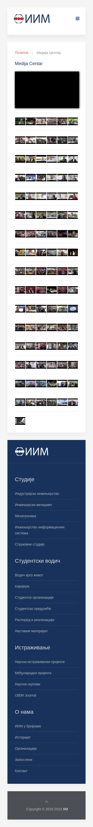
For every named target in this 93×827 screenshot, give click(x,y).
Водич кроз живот (29, 575)
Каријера (22, 586)
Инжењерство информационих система (40, 530)
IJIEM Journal (25, 695)
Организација (26, 748)
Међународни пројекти (33, 673)
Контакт (21, 771)
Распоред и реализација (34, 620)
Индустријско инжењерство (37, 494)
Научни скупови (27, 684)
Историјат (23, 737)
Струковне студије (29, 544)
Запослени (23, 760)
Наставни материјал (31, 631)
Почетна (21, 53)
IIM (65, 809)
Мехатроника (25, 516)
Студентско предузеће (33, 609)
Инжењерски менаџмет (33, 505)
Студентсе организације (34, 597)
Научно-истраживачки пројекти (40, 662)
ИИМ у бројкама (28, 726)
